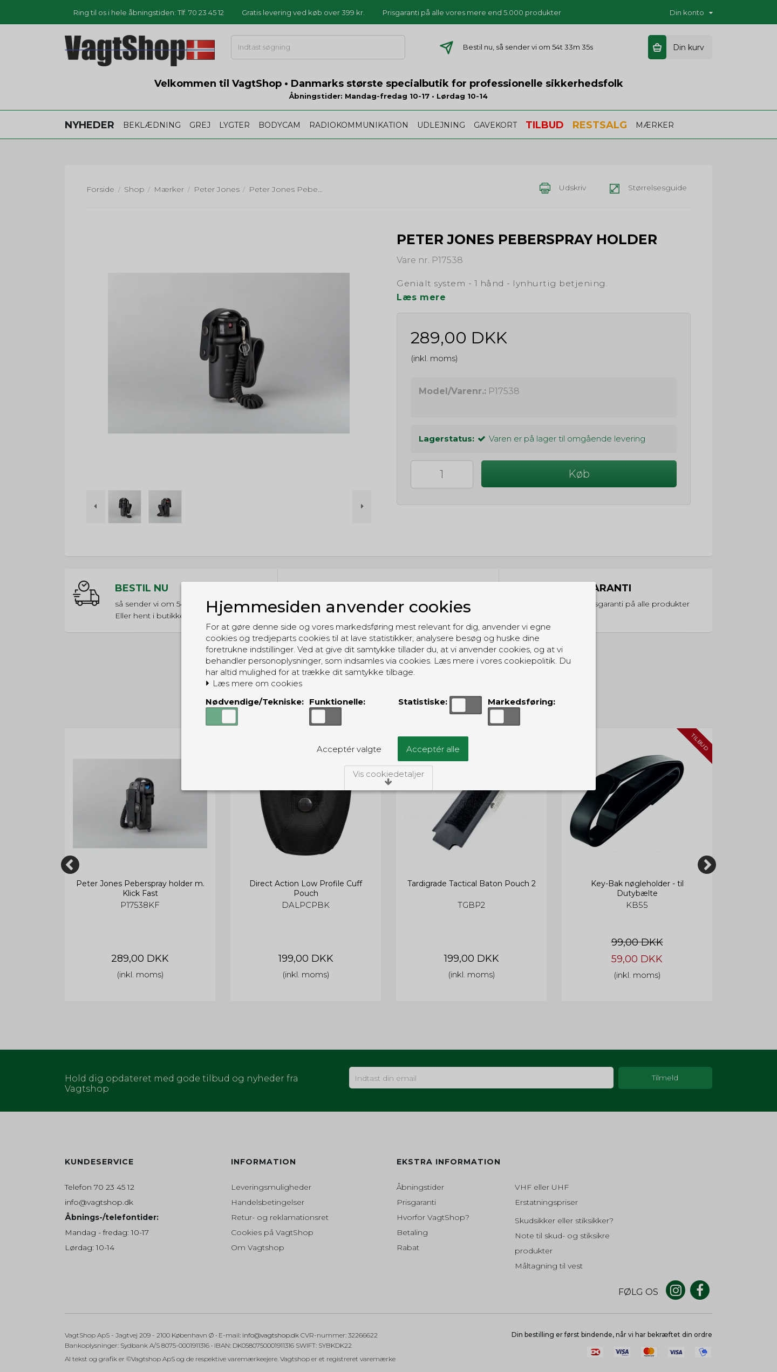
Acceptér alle (433, 749)
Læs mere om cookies (254, 683)
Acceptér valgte (349, 749)
